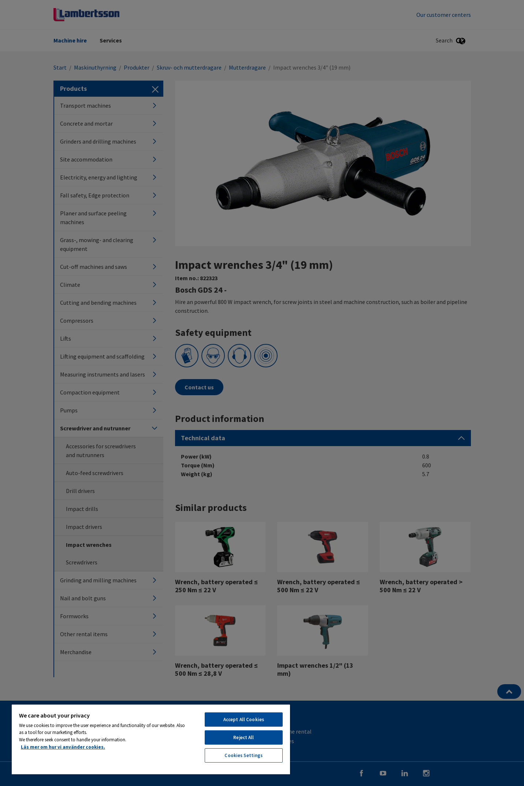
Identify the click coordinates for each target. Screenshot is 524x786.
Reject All (243, 737)
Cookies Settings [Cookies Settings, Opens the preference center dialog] (243, 755)
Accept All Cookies (243, 719)
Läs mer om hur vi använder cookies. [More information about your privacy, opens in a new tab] (63, 747)
